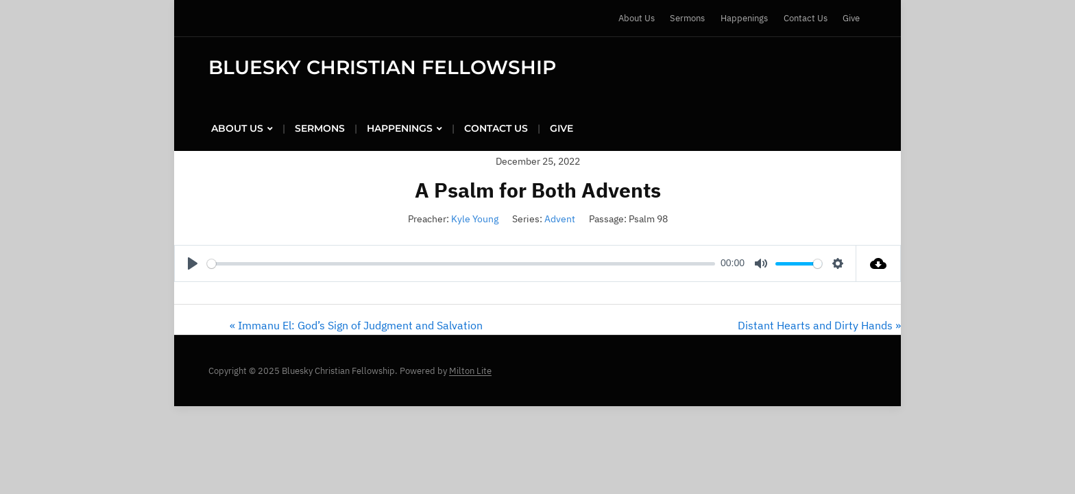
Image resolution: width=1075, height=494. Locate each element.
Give (851, 18)
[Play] (193, 263)
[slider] (461, 263)
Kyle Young (474, 219)
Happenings (744, 18)
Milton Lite (470, 371)
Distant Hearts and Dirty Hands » (819, 325)
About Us (636, 18)
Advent (559, 219)
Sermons (687, 18)
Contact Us (806, 18)
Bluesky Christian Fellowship (382, 67)
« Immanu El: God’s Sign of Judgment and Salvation (356, 325)
